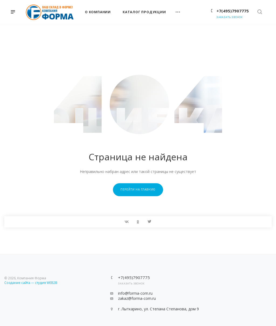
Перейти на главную (138, 189)
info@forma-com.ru (135, 293)
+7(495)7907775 (232, 10)
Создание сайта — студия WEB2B (30, 282)
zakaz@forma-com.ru (137, 298)
